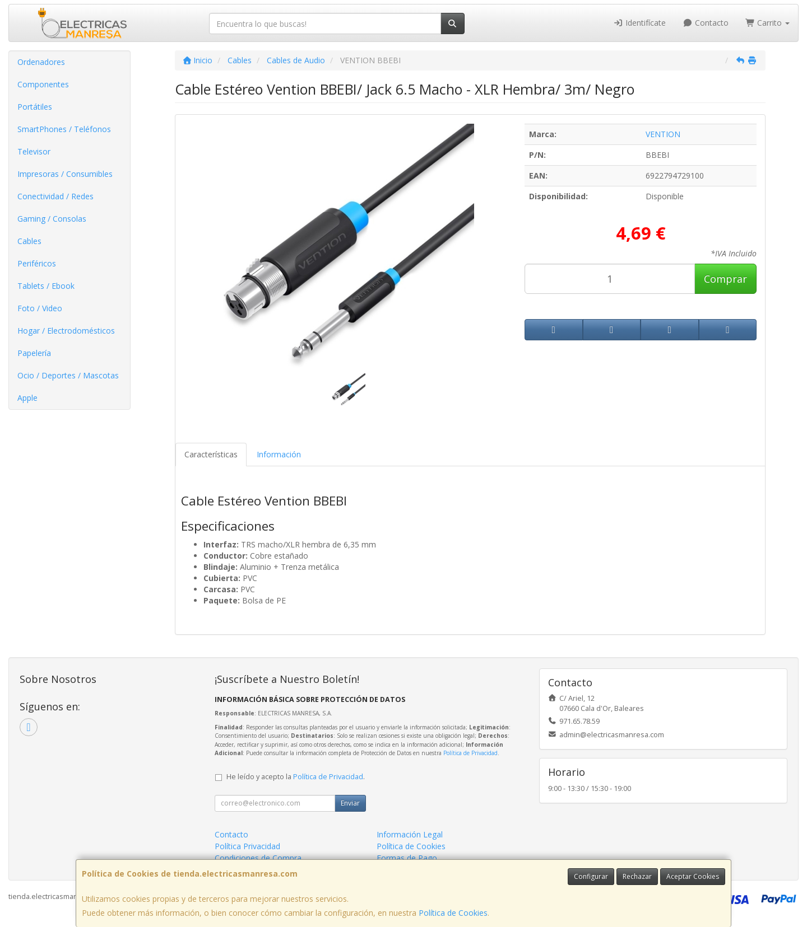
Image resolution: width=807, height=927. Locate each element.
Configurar (591, 876)
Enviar (350, 803)
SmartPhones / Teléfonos (64, 129)
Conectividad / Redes (55, 196)
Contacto (706, 22)
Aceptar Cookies (692, 876)
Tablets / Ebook (46, 285)
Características (211, 454)
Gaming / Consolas (51, 218)
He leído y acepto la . (295, 776)
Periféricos (36, 263)
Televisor (33, 151)
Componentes (43, 84)
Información (279, 454)
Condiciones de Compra (258, 858)
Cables (29, 241)
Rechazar (637, 876)
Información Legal (410, 834)
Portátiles (34, 106)
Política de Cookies (453, 912)
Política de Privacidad (470, 753)
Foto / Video (39, 308)
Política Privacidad (247, 846)
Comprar (725, 278)
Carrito (767, 22)
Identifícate (640, 22)
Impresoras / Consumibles (65, 173)
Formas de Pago (407, 858)
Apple (27, 397)
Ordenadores (41, 62)
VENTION (663, 134)
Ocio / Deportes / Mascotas (68, 375)
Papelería (34, 353)
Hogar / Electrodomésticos (66, 330)
